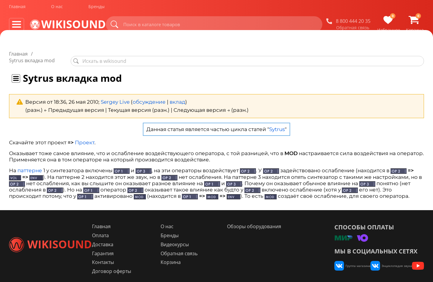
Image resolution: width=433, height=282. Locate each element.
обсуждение (149, 95)
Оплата (135, 229)
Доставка (138, 238)
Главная (17, 8)
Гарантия (138, 247)
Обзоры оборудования (268, 220)
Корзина (195, 256)
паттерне (29, 164)
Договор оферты (146, 265)
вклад (177, 95)
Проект (84, 136)
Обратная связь (352, 29)
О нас (57, 8)
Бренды (96, 8)
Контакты (138, 256)
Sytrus (277, 123)
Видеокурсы (199, 238)
